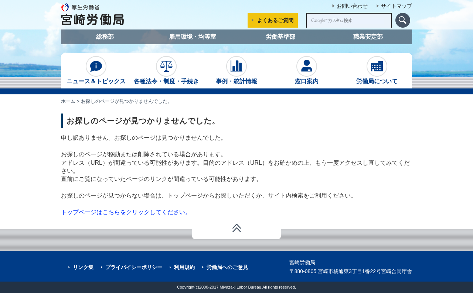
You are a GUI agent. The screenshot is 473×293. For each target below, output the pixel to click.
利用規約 (184, 267)
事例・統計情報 (236, 70)
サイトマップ (396, 6)
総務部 (105, 37)
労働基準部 (280, 37)
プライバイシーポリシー (133, 267)
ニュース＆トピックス (96, 70)
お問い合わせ (352, 6)
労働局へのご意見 (227, 267)
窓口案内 (307, 70)
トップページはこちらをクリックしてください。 (126, 212)
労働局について (377, 70)
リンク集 (83, 267)
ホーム (68, 101)
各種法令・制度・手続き (166, 70)
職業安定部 (368, 37)
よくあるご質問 (275, 20)
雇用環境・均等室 (192, 37)
